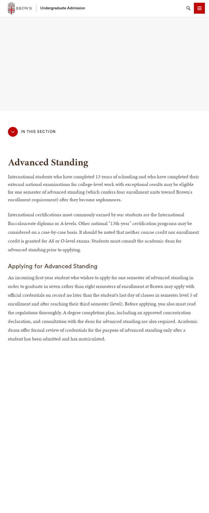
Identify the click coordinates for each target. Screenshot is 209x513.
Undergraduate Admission (62, 8)
